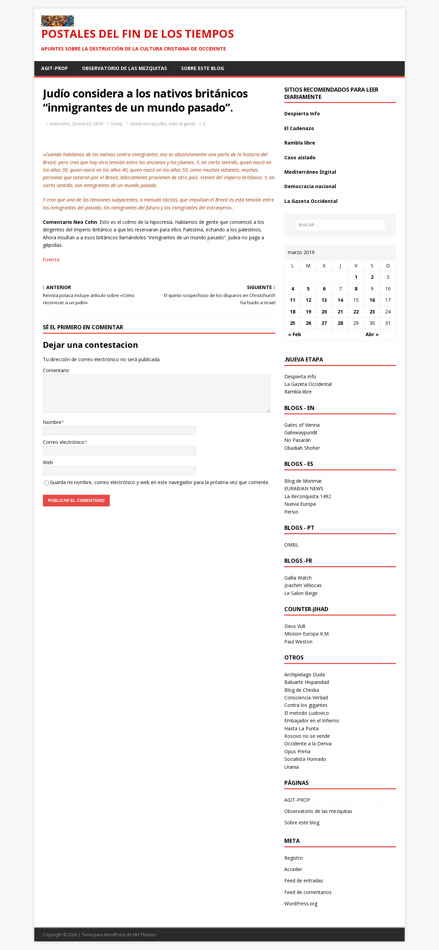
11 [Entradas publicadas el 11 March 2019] (292, 300)
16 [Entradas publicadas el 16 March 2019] (372, 300)
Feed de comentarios (308, 892)
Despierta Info (302, 113)
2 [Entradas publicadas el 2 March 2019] (372, 277)
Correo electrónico (63, 442)
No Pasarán (297, 440)
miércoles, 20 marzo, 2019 (76, 124)
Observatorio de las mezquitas (124, 68)
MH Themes (144, 935)
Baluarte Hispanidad (306, 682)
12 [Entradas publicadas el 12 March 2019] (308, 300)
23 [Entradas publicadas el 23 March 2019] (372, 311)
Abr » (372, 334)
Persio (291, 511)
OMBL (291, 544)
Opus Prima (297, 751)
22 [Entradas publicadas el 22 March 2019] (356, 311)
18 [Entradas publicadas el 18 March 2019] (292, 311)
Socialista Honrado (305, 759)
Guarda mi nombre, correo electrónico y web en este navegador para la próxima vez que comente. (159, 482)
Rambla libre (299, 142)
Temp (116, 124)
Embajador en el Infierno (311, 720)
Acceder (293, 869)
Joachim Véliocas (303, 585)
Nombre (52, 422)
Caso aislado (300, 157)
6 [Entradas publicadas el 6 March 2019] (324, 288)
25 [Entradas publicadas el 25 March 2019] (292, 323)
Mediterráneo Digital (310, 172)
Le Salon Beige (301, 593)
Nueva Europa (300, 504)
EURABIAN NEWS (303, 488)
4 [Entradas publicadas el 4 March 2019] (292, 288)
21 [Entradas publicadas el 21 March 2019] (340, 311)
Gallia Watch (298, 577)
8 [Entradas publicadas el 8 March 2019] (356, 288)
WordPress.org (300, 903)
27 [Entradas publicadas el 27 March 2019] (324, 323)
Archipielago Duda (304, 674)
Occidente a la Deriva (308, 743)
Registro (293, 858)
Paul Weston (298, 641)
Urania (291, 767)
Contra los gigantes (306, 705)
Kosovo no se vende (307, 736)
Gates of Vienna (302, 425)
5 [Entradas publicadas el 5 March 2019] (308, 288)
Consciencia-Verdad (306, 697)
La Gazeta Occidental (310, 201)
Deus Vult (295, 626)
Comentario (56, 370)
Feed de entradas (303, 880)
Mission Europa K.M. (307, 633)
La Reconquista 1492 (307, 496)
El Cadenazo (299, 128)
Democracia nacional (310, 186)
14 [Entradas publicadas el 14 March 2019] (340, 300)
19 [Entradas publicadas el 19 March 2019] (308, 311)
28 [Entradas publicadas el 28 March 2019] (340, 323)
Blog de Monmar (303, 481)
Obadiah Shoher (302, 448)
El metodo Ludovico (306, 713)
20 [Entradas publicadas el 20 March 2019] (324, 311)
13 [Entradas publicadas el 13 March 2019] (324, 300)
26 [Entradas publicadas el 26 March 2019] (308, 323)
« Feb (294, 334)
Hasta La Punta (301, 728)
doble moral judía (148, 124)
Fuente (51, 259)
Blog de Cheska (301, 690)
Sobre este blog (202, 68)
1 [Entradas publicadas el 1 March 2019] (356, 277)
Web (48, 462)
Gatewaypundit (301, 432)
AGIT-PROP (54, 68)
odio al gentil (181, 124)
